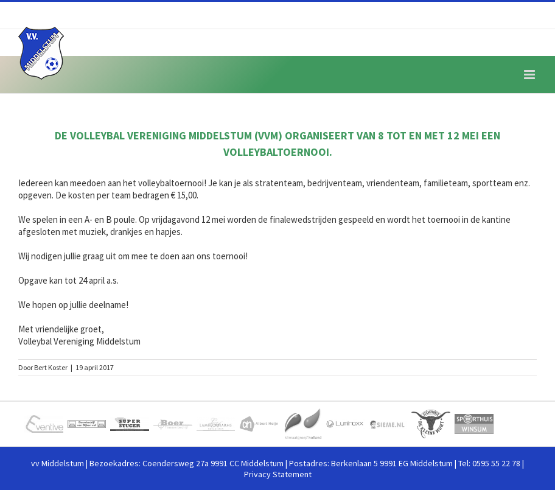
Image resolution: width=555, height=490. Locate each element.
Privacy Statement (278, 474)
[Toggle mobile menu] (530, 74)
